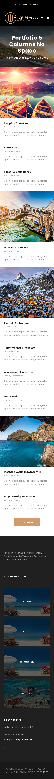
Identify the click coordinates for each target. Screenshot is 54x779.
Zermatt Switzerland (17, 323)
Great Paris (11, 396)
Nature (18, 176)
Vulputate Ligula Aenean (19, 496)
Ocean (7, 326)
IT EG (45, 772)
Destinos (27, 601)
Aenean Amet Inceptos (18, 372)
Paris (6, 400)
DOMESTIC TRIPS (27, 662)
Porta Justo (11, 147)
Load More (27, 522)
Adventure (8, 127)
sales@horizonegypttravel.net (18, 739)
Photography (17, 376)
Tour (17, 127)
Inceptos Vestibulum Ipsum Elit (23, 472)
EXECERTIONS (27, 693)
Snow (18, 151)
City (17, 251)
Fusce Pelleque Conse (17, 172)
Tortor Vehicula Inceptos (19, 347)
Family (7, 376)
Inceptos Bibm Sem (16, 123)
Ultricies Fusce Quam (17, 247)
